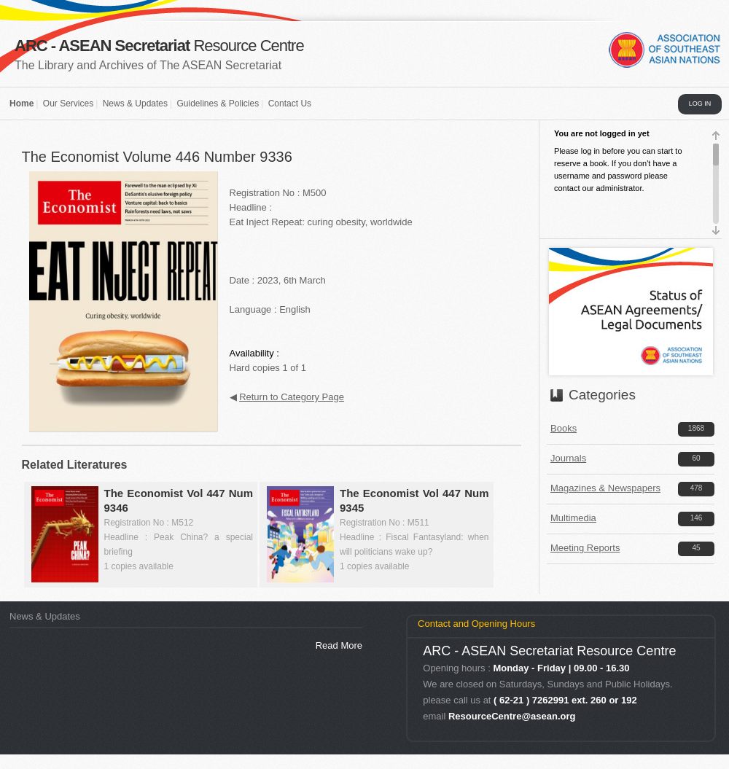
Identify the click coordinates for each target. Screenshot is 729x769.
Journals (568, 458)
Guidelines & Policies (217, 103)
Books (563, 428)
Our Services (68, 103)
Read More (339, 645)
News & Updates (135, 103)
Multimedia (573, 517)
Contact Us (289, 103)
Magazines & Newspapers (605, 488)
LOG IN (700, 103)
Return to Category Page (291, 396)
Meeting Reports (585, 547)
